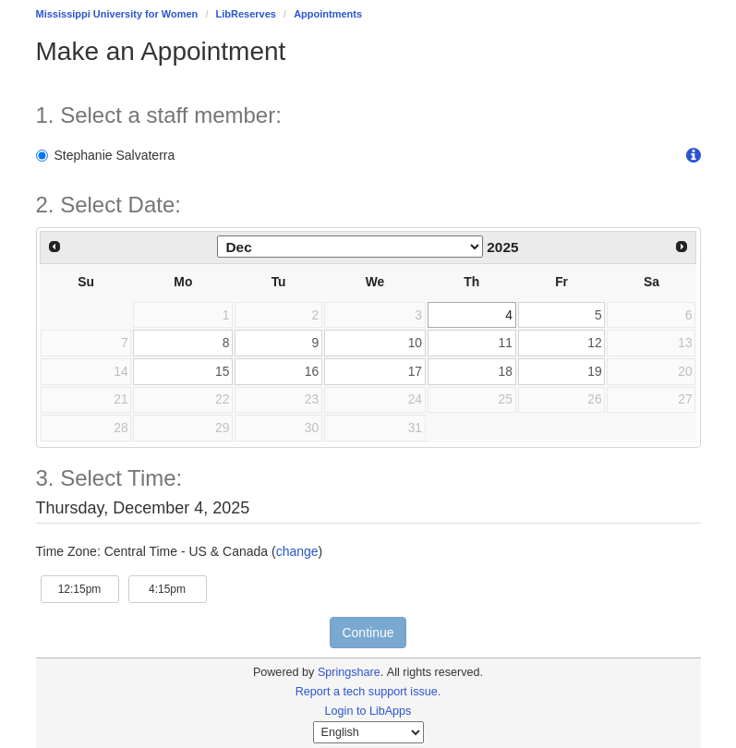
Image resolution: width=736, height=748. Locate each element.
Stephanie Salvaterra (105, 155)
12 (594, 342)
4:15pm (178, 588)
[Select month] (350, 246)
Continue (367, 632)
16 (312, 371)
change (297, 551)
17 (415, 371)
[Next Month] (681, 246)
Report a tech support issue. (368, 691)
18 (506, 371)
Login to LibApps (368, 711)
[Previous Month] (55, 246)
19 (594, 371)
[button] (693, 155)
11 (506, 342)
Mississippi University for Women (117, 13)
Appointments (328, 13)
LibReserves (246, 13)
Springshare (349, 672)
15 (222, 371)
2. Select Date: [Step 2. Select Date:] (108, 205)
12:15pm (88, 588)
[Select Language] (368, 732)
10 (415, 342)
